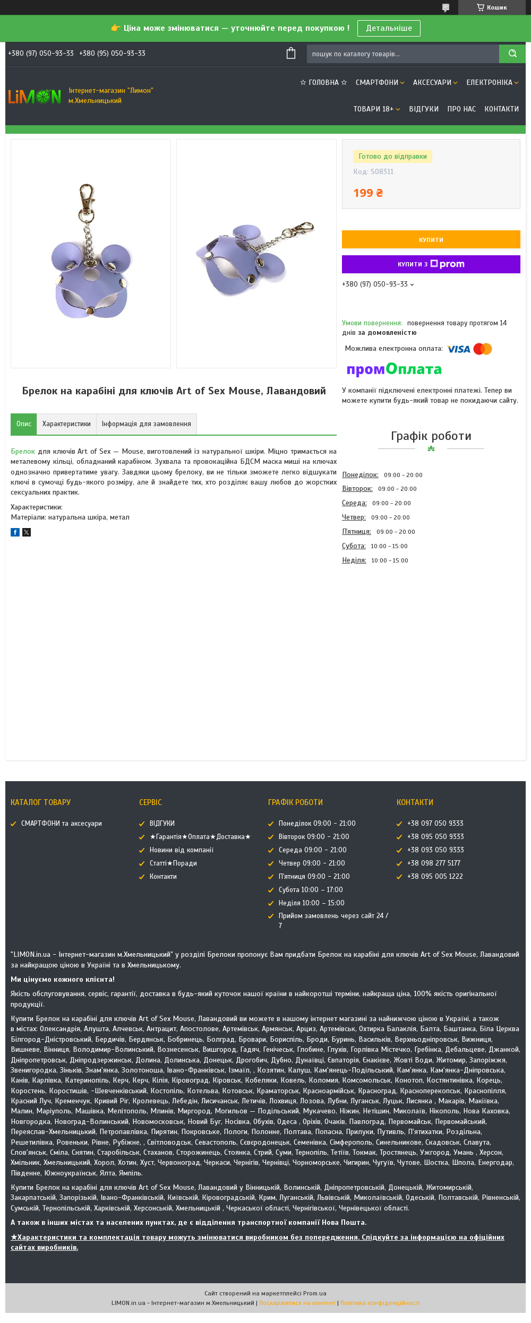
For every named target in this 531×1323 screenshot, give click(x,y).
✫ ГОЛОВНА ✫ (323, 82)
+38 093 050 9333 (435, 850)
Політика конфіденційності (380, 1303)
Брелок (23, 451)
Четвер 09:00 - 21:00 (312, 863)
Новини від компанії (181, 850)
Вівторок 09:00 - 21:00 (314, 837)
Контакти (501, 109)
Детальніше (389, 28)
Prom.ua (315, 1293)
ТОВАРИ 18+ (374, 109)
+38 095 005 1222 (435, 876)
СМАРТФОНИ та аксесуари (61, 823)
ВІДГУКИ (424, 109)
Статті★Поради (173, 863)
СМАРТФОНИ (377, 82)
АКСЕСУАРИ (432, 82)
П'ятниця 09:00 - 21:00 (314, 876)
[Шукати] (512, 54)
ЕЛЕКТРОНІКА (489, 82)
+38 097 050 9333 (435, 823)
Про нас (461, 109)
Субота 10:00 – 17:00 (311, 890)
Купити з (431, 264)
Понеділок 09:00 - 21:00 (317, 823)
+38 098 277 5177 (433, 863)
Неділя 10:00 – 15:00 (312, 903)
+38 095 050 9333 (435, 837)
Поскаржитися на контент (297, 1303)
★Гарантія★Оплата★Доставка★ (200, 837)
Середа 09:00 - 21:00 (313, 850)
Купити (431, 240)
